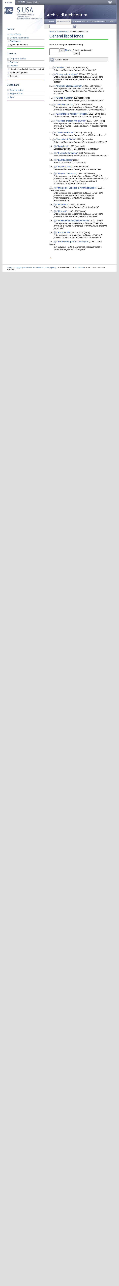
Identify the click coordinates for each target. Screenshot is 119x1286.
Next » (68, 50)
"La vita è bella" (64, 166)
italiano (29, 2)
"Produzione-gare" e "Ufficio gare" (73, 241)
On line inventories (98, 21)
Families (12, 62)
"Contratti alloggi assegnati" (69, 86)
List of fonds (14, 34)
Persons (12, 65)
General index (15, 90)
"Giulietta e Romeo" (65, 132)
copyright (18, 267)
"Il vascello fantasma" (67, 153)
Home (51, 21)
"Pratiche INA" (64, 232)
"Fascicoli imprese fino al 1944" (71, 121)
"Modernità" (62, 204)
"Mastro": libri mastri (66, 173)
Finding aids (14, 41)
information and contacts (33, 267)
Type (10, 97)
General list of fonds (18, 37)
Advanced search (80, 21)
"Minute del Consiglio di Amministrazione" (76, 188)
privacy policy (50, 267)
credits (10, 267)
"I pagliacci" (62, 146)
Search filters (61, 59)
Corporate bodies (16, 58)
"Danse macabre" (64, 98)
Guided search (63, 32)
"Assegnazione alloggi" (67, 74)
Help (112, 21)
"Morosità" (62, 211)
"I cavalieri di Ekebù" (66, 139)
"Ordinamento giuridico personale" (73, 220)
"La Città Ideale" (65, 160)
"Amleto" (60, 67)
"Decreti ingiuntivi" (64, 104)
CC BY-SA (79, 267)
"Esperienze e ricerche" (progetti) (71, 114)
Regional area (15, 93)
